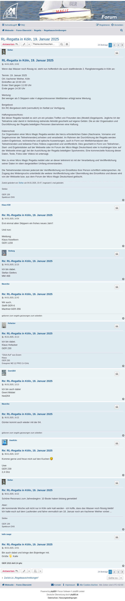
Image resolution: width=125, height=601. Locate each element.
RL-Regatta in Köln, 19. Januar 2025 (30, 39)
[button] (122, 45)
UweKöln (13, 440)
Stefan (10, 50)
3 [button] (118, 45)
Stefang (11, 251)
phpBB (53, 591)
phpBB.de (74, 595)
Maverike (5, 284)
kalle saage (6, 534)
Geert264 (12, 371)
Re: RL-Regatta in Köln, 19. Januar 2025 (27, 215)
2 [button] (114, 45)
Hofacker (12, 323)
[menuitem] (21, 25)
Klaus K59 (6, 205)
